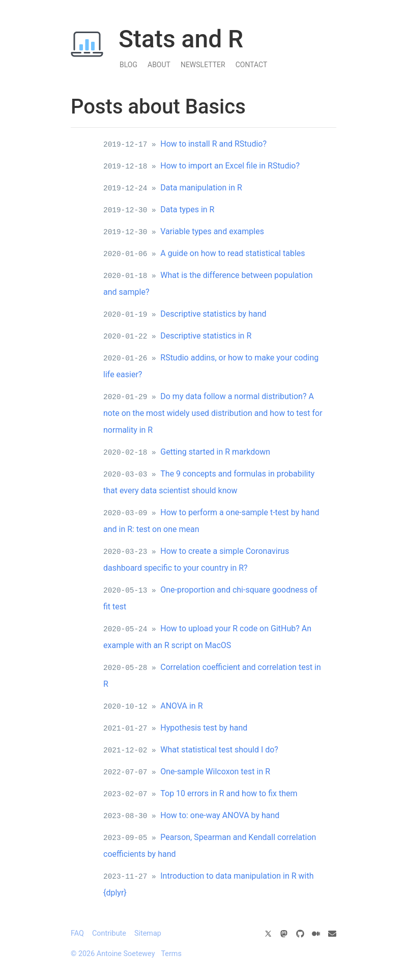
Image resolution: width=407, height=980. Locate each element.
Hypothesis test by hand (203, 728)
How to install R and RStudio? (213, 144)
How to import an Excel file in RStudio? (230, 166)
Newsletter (203, 65)
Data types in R (187, 209)
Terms (171, 953)
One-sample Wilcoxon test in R (215, 771)
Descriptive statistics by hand (213, 314)
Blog (128, 65)
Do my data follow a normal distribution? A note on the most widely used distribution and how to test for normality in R (213, 413)
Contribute (109, 933)
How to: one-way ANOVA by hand (219, 815)
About (159, 65)
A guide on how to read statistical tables (232, 253)
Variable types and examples (212, 231)
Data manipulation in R (201, 187)
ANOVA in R (181, 706)
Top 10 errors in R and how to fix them (228, 793)
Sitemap (147, 933)
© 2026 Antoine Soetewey (113, 953)
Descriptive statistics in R (205, 336)
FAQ (77, 933)
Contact (252, 65)
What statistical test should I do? (219, 749)
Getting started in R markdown (215, 452)
